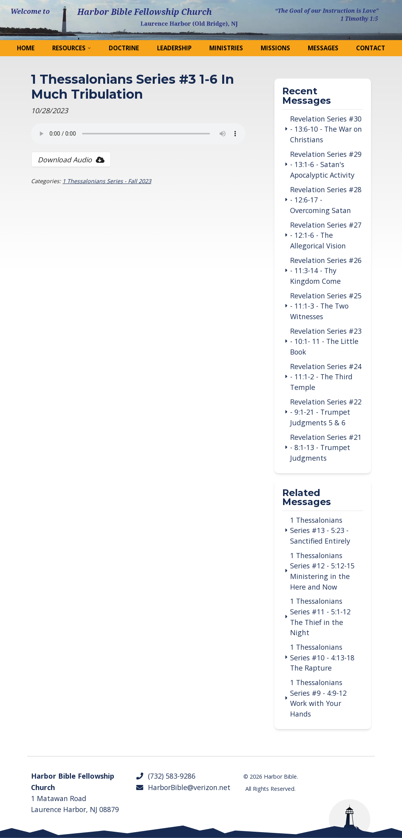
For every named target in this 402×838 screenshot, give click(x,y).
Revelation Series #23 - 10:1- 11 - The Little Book (326, 341)
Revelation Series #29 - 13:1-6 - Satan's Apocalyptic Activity (326, 164)
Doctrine (124, 48)
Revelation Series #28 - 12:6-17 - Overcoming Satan (326, 200)
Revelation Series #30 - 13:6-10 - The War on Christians (326, 129)
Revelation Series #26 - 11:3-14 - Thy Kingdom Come (326, 270)
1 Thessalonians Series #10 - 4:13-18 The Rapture (322, 657)
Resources (69, 48)
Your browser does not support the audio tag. (138, 133)
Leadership (174, 48)
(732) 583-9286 (165, 776)
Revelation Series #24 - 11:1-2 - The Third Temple (326, 377)
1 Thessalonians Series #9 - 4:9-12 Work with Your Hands (318, 698)
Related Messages (306, 498)
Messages (323, 48)
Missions (275, 48)
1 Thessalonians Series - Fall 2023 (106, 181)
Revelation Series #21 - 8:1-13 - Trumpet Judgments (326, 447)
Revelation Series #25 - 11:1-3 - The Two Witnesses (326, 306)
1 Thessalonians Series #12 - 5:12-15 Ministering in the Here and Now (322, 571)
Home (26, 48)
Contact (370, 48)
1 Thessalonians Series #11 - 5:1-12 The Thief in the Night (320, 616)
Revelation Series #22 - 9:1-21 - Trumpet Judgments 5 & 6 (326, 412)
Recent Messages (306, 96)
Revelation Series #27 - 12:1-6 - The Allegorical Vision (326, 235)
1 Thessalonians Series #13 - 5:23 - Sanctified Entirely (320, 530)
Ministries (226, 48)
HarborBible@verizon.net (182, 787)
